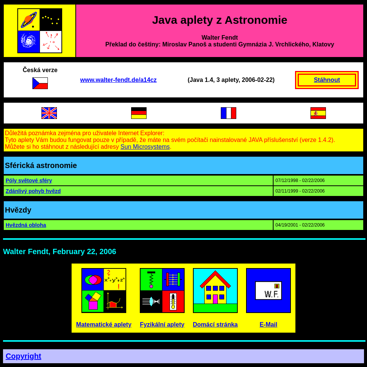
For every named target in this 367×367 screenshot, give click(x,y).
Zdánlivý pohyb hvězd (33, 191)
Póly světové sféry (29, 180)
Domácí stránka (215, 324)
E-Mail (268, 324)
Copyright (23, 356)
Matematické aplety (104, 324)
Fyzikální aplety (162, 324)
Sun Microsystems (145, 146)
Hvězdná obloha (26, 225)
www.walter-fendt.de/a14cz (118, 80)
